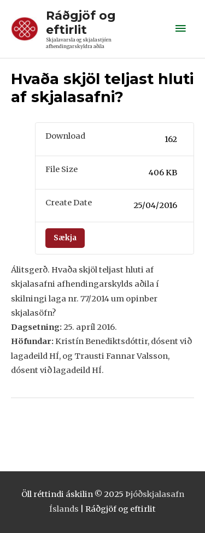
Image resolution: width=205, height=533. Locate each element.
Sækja (65, 237)
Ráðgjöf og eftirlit (81, 22)
